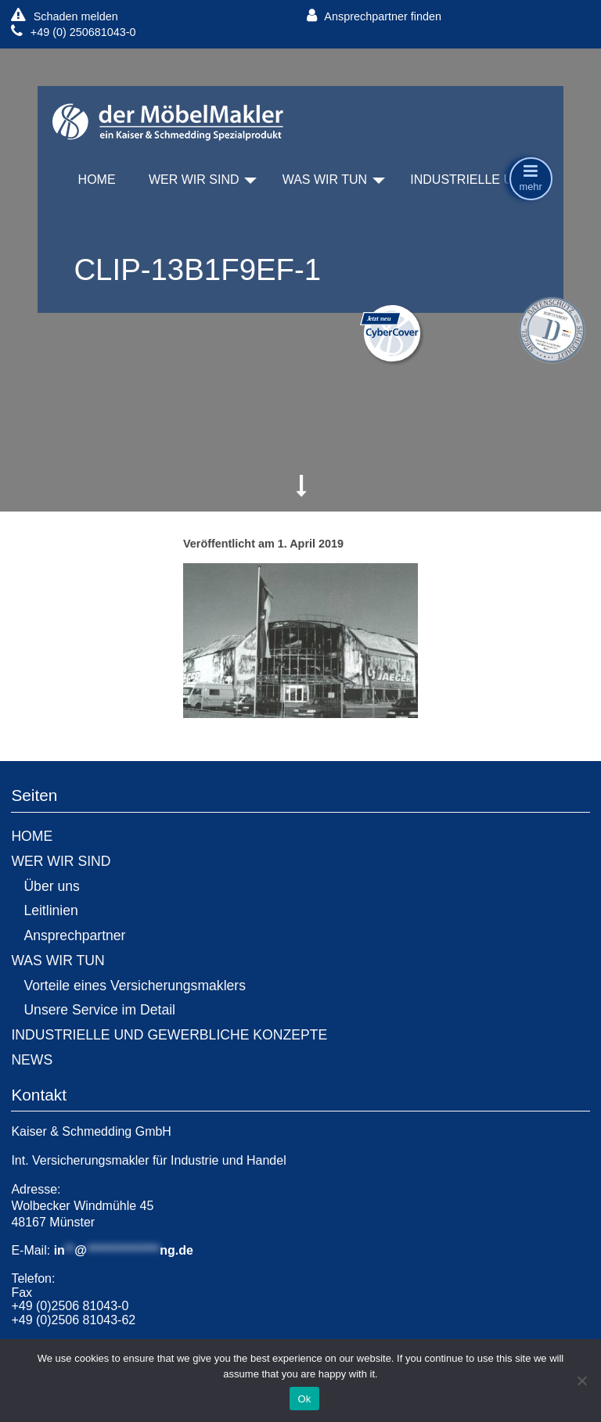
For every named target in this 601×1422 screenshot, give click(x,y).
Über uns (51, 886)
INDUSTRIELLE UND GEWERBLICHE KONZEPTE (169, 1035)
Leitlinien (50, 910)
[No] (581, 1380)
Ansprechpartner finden (374, 16)
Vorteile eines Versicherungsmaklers (134, 985)
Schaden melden (64, 16)
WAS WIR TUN (325, 179)
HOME (97, 179)
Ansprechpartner (74, 935)
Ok (304, 1399)
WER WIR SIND (194, 179)
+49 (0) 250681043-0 (73, 31)
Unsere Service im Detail (99, 1010)
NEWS (31, 1060)
